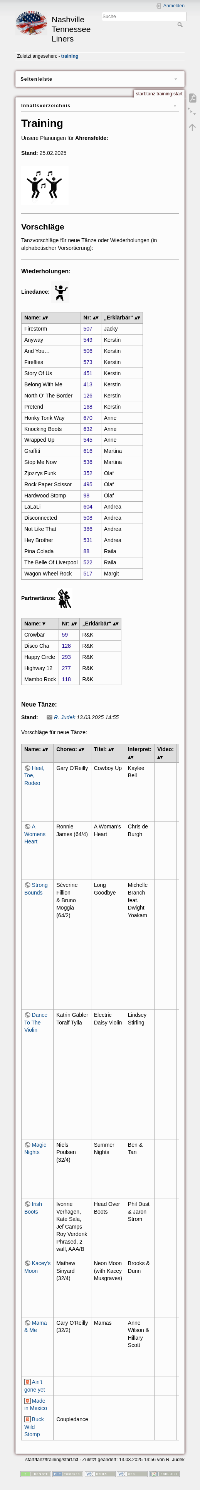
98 (87, 495)
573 (88, 362)
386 (88, 529)
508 (88, 518)
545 (88, 440)
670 (88, 418)
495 (88, 484)
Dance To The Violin (35, 1022)
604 (88, 507)
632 (88, 429)
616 (88, 451)
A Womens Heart (34, 834)
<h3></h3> (165, 792)
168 (88, 407)
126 (88, 395)
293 (66, 657)
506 (88, 351)
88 (87, 551)
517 (88, 573)
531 (88, 540)
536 (88, 462)
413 (88, 384)
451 (88, 373)
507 (88, 329)
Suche (181, 24)
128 (66, 646)
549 (88, 340)
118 (66, 679)
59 (65, 635)
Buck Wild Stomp (34, 1426)
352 (88, 473)
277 (66, 668)
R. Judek (64, 717)
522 (88, 562)
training (70, 56)
